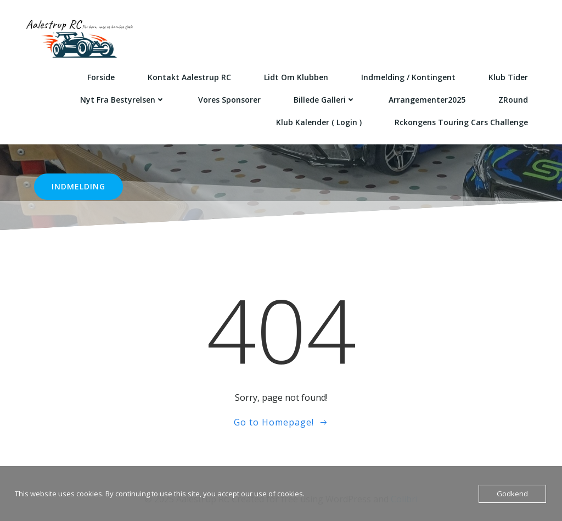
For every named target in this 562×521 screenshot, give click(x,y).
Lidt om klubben (296, 77)
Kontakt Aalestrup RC (189, 77)
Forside (101, 77)
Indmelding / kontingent (408, 77)
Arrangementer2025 (427, 99)
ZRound (513, 99)
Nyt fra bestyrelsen (122, 99)
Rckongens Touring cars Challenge (461, 122)
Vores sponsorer (229, 99)
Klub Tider (508, 77)
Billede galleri (325, 99)
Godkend (512, 493)
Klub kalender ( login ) (319, 122)
